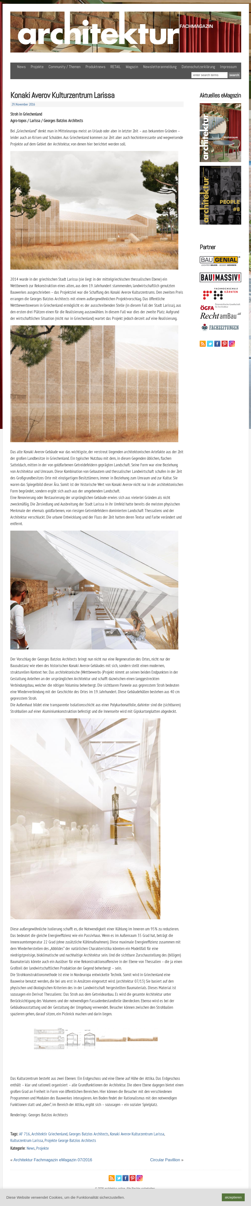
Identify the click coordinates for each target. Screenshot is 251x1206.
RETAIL (115, 66)
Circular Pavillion (165, 1160)
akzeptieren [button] (233, 1197)
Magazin (132, 66)
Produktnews (95, 66)
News (21, 66)
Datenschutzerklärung (198, 66)
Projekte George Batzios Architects (70, 1140)
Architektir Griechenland (49, 1134)
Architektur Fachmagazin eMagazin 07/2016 (52, 1160)
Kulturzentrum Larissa (26, 1140)
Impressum (228, 66)
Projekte (37, 66)
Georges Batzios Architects (88, 1134)
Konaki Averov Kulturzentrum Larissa (137, 1134)
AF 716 (24, 1134)
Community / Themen (64, 66)
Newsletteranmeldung (160, 66)
